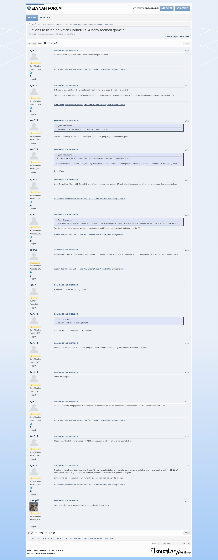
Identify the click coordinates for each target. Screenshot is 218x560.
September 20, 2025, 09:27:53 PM (66, 343)
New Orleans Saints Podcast (95, 69)
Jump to (154, 543)
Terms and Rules (40, 550)
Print (187, 43)
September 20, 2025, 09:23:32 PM (66, 250)
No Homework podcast (74, 69)
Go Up (30, 533)
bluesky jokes (59, 69)
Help (29, 550)
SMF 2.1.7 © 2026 (33, 553)
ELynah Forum (47, 8)
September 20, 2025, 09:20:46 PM (66, 214)
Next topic (184, 36)
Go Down (32, 43)
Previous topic (171, 36)
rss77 (32, 285)
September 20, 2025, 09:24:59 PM (66, 285)
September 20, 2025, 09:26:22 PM (66, 314)
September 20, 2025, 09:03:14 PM (66, 50)
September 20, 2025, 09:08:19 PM (66, 120)
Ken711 (33, 120)
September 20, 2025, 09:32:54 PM (66, 436)
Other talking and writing (116, 69)
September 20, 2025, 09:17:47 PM (66, 179)
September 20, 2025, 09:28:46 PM (66, 372)
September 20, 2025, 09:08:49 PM (66, 149)
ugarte (33, 50)
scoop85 (34, 500)
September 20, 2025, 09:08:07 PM (66, 85)
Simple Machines (48, 553)
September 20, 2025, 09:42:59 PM (66, 500)
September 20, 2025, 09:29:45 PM (66, 401)
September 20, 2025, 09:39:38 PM (66, 465)
